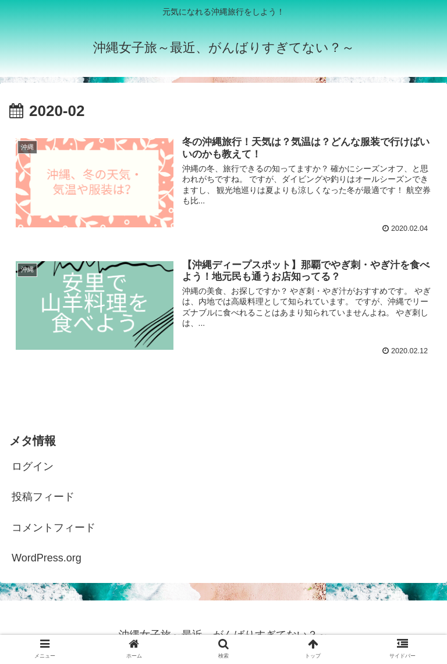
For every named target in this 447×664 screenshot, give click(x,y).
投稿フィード (43, 497)
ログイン (33, 466)
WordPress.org (46, 558)
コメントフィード (53, 527)
